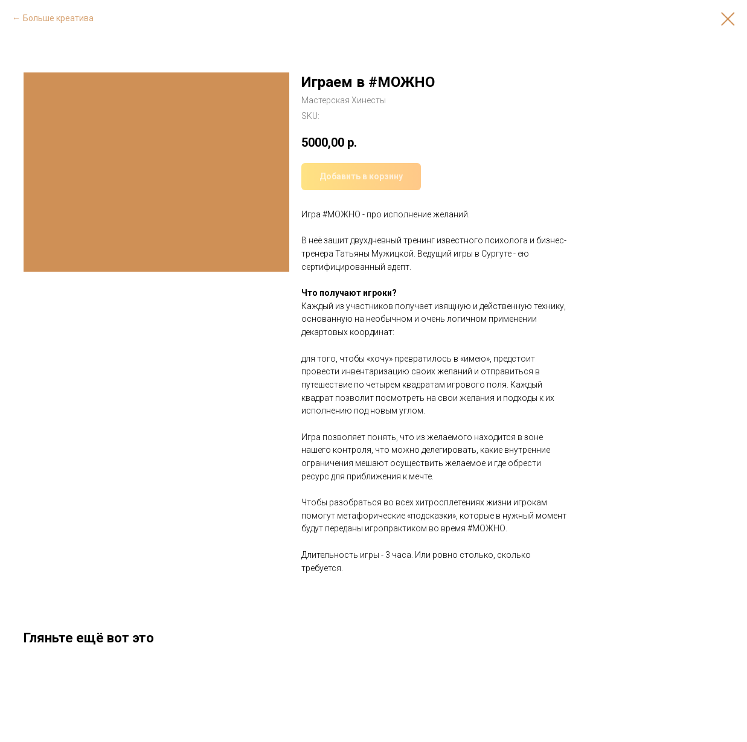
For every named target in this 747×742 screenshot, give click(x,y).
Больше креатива (58, 18)
